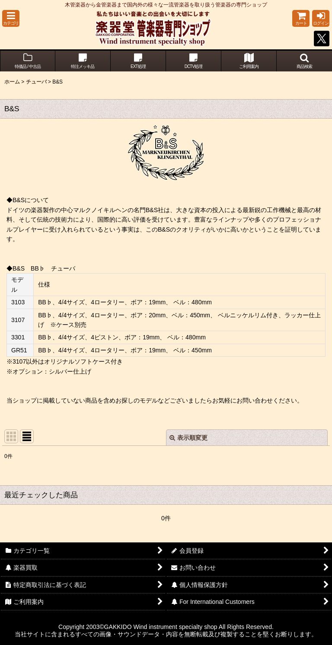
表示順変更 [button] (188, 437)
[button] (10, 18)
